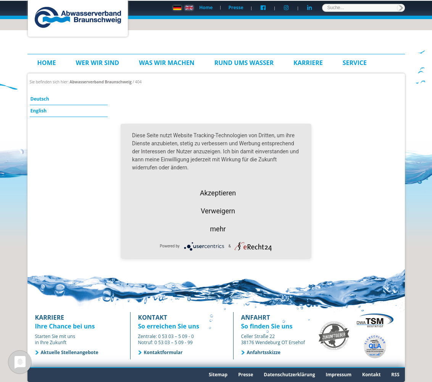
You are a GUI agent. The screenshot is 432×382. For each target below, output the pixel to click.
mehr (218, 228)
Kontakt (371, 374)
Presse (235, 7)
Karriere (308, 63)
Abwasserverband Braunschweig (100, 82)
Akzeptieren (218, 193)
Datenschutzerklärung (289, 374)
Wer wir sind (97, 63)
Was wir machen (167, 63)
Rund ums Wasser (244, 63)
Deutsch (40, 99)
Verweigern (218, 210)
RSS (395, 374)
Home (206, 7)
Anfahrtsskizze (263, 352)
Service (355, 63)
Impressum (338, 374)
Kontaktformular (163, 352)
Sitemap (218, 374)
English (39, 110)
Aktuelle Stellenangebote (69, 352)
